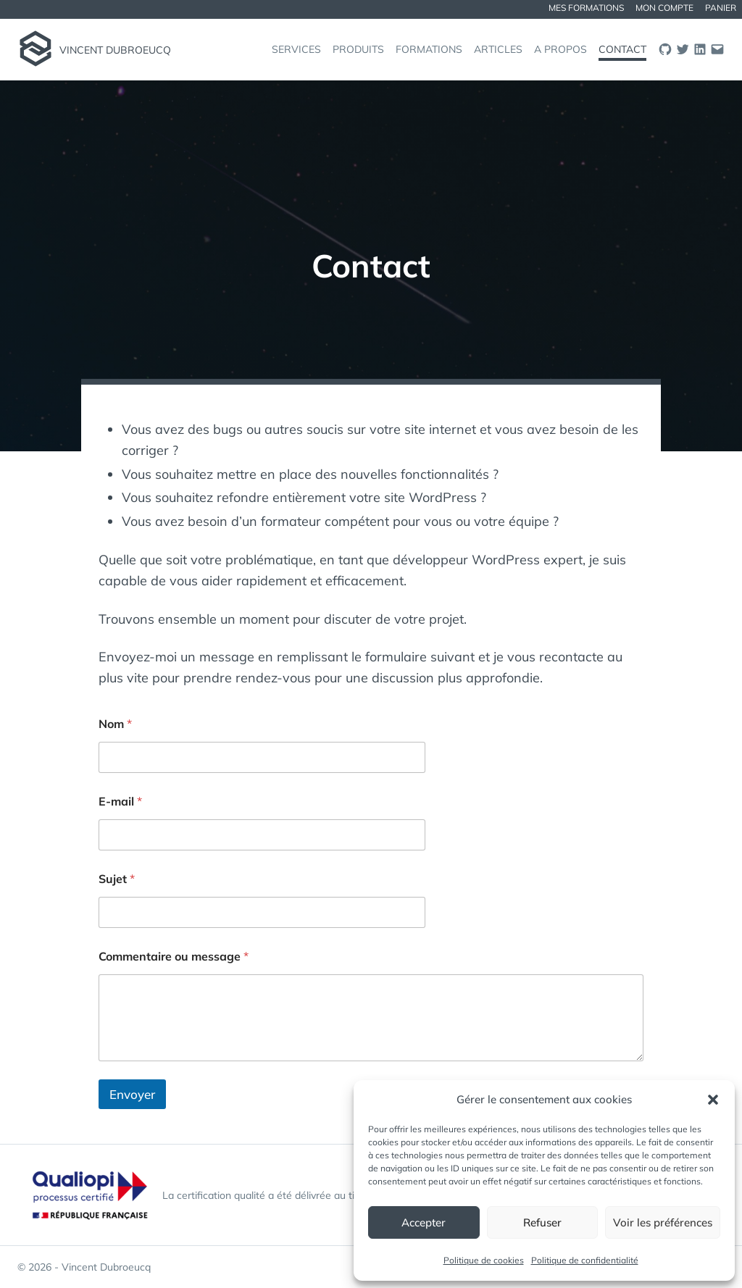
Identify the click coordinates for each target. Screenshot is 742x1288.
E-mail (120, 801)
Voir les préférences (662, 1222)
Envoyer (132, 1094)
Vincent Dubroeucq (115, 50)
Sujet (117, 879)
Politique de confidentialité (584, 1260)
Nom (115, 724)
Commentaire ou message (174, 956)
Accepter (423, 1222)
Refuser (542, 1222)
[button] (713, 1099)
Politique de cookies (483, 1260)
